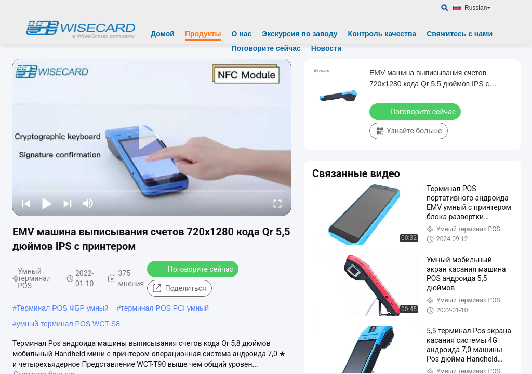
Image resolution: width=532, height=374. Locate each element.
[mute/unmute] (88, 203)
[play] (152, 137)
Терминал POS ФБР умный (63, 308)
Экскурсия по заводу (299, 34)
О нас (242, 34)
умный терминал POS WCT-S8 (68, 323)
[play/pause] (46, 203)
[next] (67, 203)
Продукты (203, 34)
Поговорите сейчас (266, 48)
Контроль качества (382, 34)
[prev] (26, 203)
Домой (163, 34)
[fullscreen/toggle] (277, 203)
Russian (477, 7)
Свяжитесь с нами (460, 34)
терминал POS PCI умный (165, 308)
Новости (326, 48)
